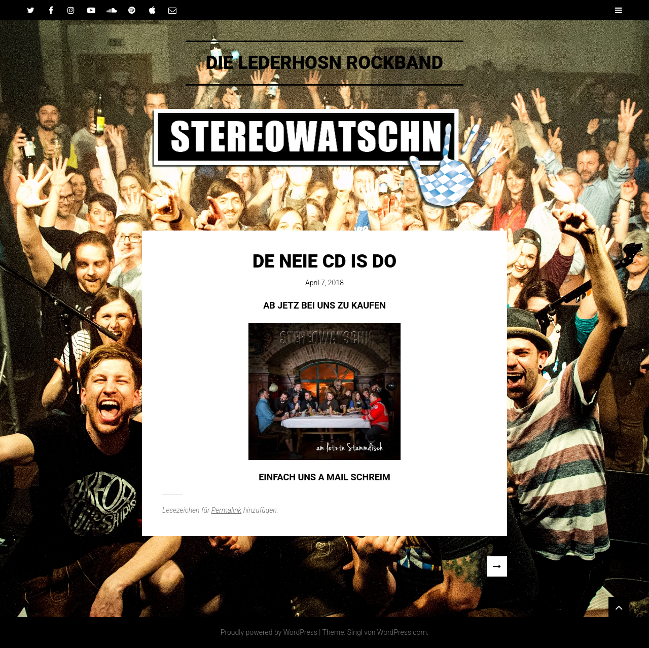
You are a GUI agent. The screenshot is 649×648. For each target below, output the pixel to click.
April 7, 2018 (324, 283)
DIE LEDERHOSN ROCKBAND (324, 62)
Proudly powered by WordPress (269, 632)
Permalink (226, 510)
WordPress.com (402, 632)
